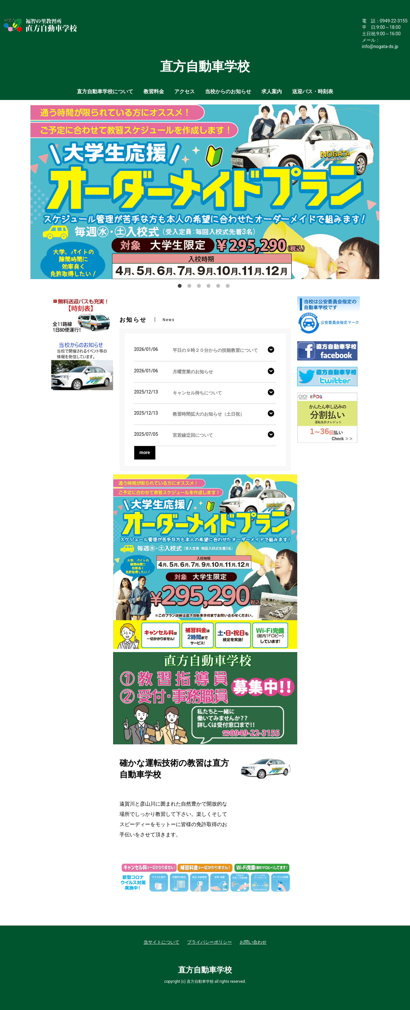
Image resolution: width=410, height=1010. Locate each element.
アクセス (184, 91)
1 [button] (181, 287)
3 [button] (200, 287)
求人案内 (271, 91)
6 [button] (229, 287)
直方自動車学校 (205, 969)
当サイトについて (161, 942)
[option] (205, 191)
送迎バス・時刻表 (312, 91)
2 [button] (190, 287)
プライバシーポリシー (209, 942)
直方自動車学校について (105, 91)
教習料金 (154, 91)
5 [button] (219, 287)
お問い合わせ (253, 942)
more (145, 452)
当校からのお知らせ (228, 91)
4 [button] (210, 287)
